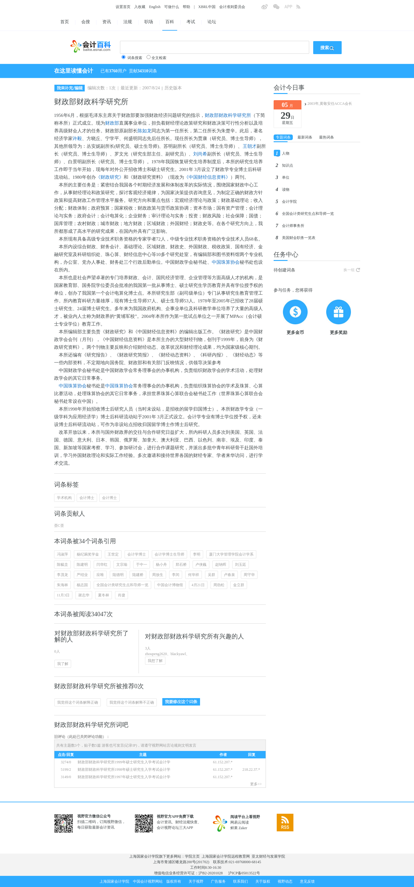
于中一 (141, 564)
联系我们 (240, 881)
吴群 (211, 575)
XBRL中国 (207, 7)
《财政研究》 (110, 177)
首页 (64, 21)
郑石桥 (181, 564)
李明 (196, 554)
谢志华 (83, 595)
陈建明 (82, 564)
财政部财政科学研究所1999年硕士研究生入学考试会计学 (124, 762)
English (154, 7)
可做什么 (171, 7)
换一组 (349, 270)
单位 (285, 177)
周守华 (249, 575)
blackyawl (178, 654)
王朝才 (250, 146)
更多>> (256, 784)
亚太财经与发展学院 (268, 856)
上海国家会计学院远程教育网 (226, 856)
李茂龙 (62, 575)
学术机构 (64, 498)
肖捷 (121, 595)
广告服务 (218, 881)
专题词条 (283, 137)
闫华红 (102, 564)
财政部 (112, 123)
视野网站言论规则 (166, 745)
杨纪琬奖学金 (88, 554)
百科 (169, 21)
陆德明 (118, 575)
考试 (190, 21)
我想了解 (155, 661)
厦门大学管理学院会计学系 (231, 554)
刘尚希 (200, 153)
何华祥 (193, 575)
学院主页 (192, 856)
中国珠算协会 (226, 262)
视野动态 (285, 881)
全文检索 (159, 58)
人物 (285, 153)
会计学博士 (136, 554)
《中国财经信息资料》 (207, 177)
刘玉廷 (240, 564)
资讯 (106, 21)
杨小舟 (161, 564)
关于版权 (262, 881)
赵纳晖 (220, 564)
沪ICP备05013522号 (244, 873)
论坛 (211, 21)
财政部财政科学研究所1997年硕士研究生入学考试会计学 (124, 777)
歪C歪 (59, 525)
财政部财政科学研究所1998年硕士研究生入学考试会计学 (124, 769)
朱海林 (62, 585)
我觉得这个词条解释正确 (77, 702)
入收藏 (139, 7)
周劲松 (218, 585)
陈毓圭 (62, 564)
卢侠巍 (201, 564)
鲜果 (234, 828)
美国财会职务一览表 (298, 238)
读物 (285, 189)
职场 (148, 21)
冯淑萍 (62, 554)
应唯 (100, 575)
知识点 (287, 165)
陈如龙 (145, 130)
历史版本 (173, 88)
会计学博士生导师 (169, 554)
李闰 (175, 575)
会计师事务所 (293, 226)
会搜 (85, 21)
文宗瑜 (121, 564)
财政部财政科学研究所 (228, 115)
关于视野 (196, 881)
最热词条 (326, 137)
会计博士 (86, 498)
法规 (127, 21)
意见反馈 (307, 881)
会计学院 (289, 201)
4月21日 (198, 585)
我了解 (62, 664)
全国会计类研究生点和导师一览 (122, 585)
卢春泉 (229, 575)
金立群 (238, 585)
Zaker (243, 828)
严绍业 (82, 575)
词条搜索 (134, 58)
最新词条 (304, 137)
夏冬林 (103, 595)
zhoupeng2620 (156, 654)
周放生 (157, 575)
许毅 (77, 138)
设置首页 (123, 7)
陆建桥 (137, 575)
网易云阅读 (239, 822)
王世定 (113, 554)
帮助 (186, 7)
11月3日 (63, 595)
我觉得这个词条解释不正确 (131, 702)
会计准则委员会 (232, 7)
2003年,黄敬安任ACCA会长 (330, 103)
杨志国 (82, 585)
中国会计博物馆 (170, 585)
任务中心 (286, 254)
